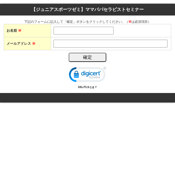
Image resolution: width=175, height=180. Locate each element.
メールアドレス (21, 44)
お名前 (14, 30)
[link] (87, 75)
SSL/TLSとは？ (87, 87)
